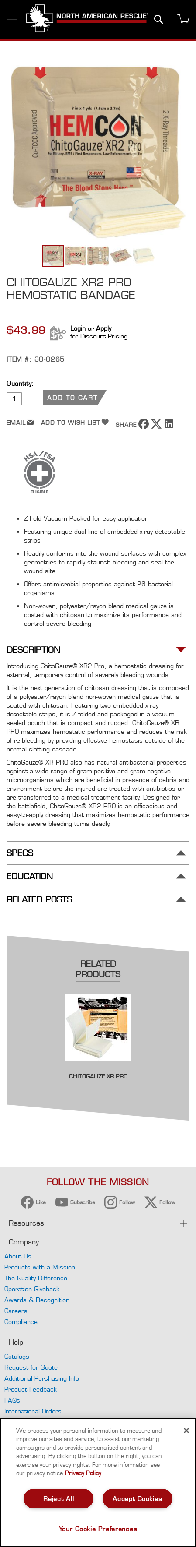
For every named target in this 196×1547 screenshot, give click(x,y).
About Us (17, 1256)
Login (78, 328)
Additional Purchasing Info (41, 1378)
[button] (76, 256)
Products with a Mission (39, 1267)
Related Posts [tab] (39, 900)
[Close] (186, 1430)
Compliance (21, 1321)
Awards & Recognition (36, 1300)
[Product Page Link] (98, 1067)
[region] (98, 1482)
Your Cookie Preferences (98, 1529)
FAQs (12, 1400)
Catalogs (16, 1356)
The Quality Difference (35, 1278)
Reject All (58, 1498)
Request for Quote (31, 1367)
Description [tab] (33, 650)
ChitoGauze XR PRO (98, 1076)
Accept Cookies (137, 1498)
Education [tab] (30, 876)
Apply (103, 328)
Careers (16, 1310)
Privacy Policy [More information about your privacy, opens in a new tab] (83, 1473)
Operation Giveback (31, 1289)
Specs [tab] (20, 853)
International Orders (33, 1411)
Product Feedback (30, 1389)
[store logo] (87, 19)
